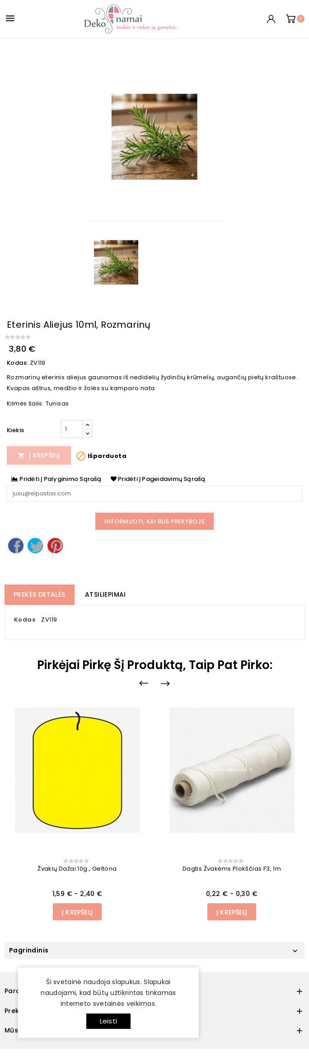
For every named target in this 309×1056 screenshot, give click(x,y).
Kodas (24, 619)
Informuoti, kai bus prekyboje (154, 521)
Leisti (108, 1021)
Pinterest (55, 545)
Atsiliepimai (105, 594)
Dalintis (15, 545)
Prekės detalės (40, 594)
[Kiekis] (72, 429)
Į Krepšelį (39, 455)
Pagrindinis (28, 950)
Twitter (35, 545)
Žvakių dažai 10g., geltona (77, 868)
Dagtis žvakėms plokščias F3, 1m (232, 868)
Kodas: (17, 362)
